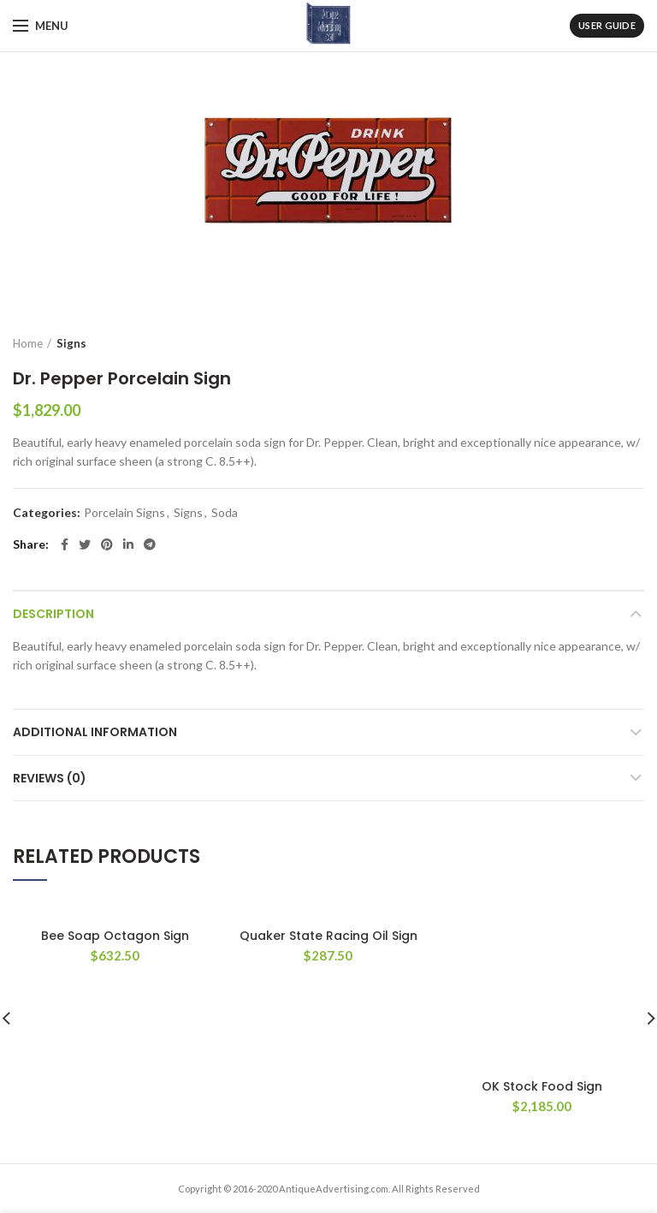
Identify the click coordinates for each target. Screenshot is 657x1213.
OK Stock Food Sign (542, 935)
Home (28, 343)
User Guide (607, 25)
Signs (71, 343)
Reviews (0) (49, 778)
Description (53, 613)
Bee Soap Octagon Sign (115, 935)
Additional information (95, 731)
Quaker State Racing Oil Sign (328, 935)
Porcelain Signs (124, 513)
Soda (224, 513)
